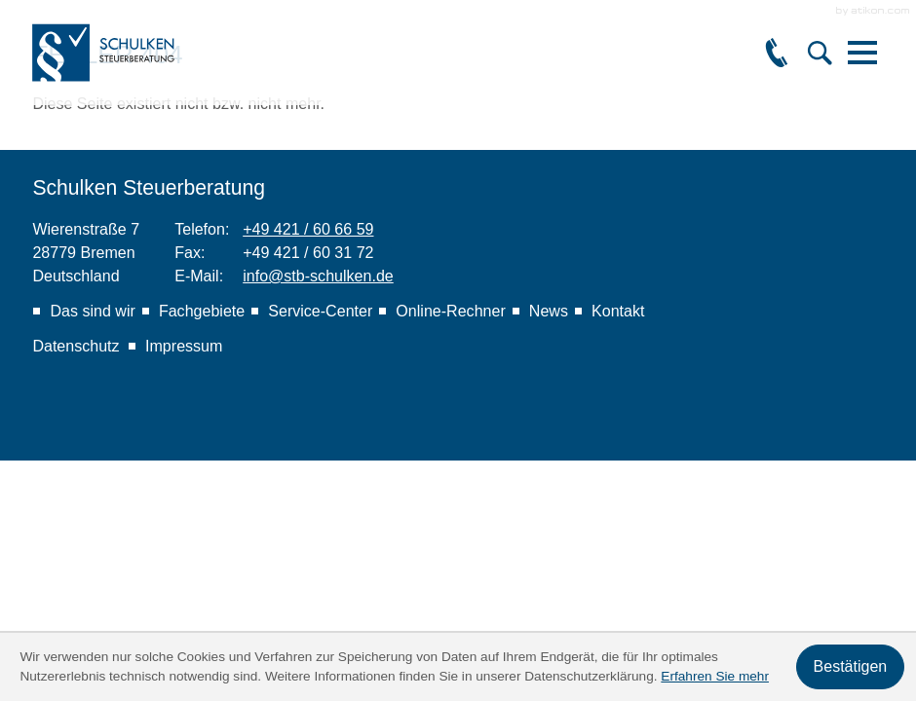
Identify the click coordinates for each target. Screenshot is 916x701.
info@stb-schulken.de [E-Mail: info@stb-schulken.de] (318, 275)
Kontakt (618, 310)
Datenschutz (75, 345)
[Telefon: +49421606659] (308, 228)
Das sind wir (92, 310)
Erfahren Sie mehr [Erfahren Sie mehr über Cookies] (715, 676)
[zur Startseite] (105, 52)
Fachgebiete (202, 310)
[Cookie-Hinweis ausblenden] (850, 667)
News (548, 310)
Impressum (183, 345)
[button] (776, 52)
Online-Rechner (450, 310)
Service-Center (320, 310)
